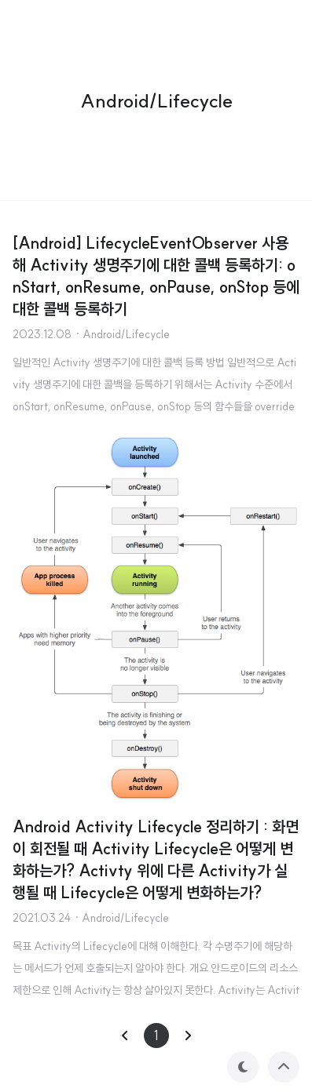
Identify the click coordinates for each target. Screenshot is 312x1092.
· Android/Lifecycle (122, 334)
